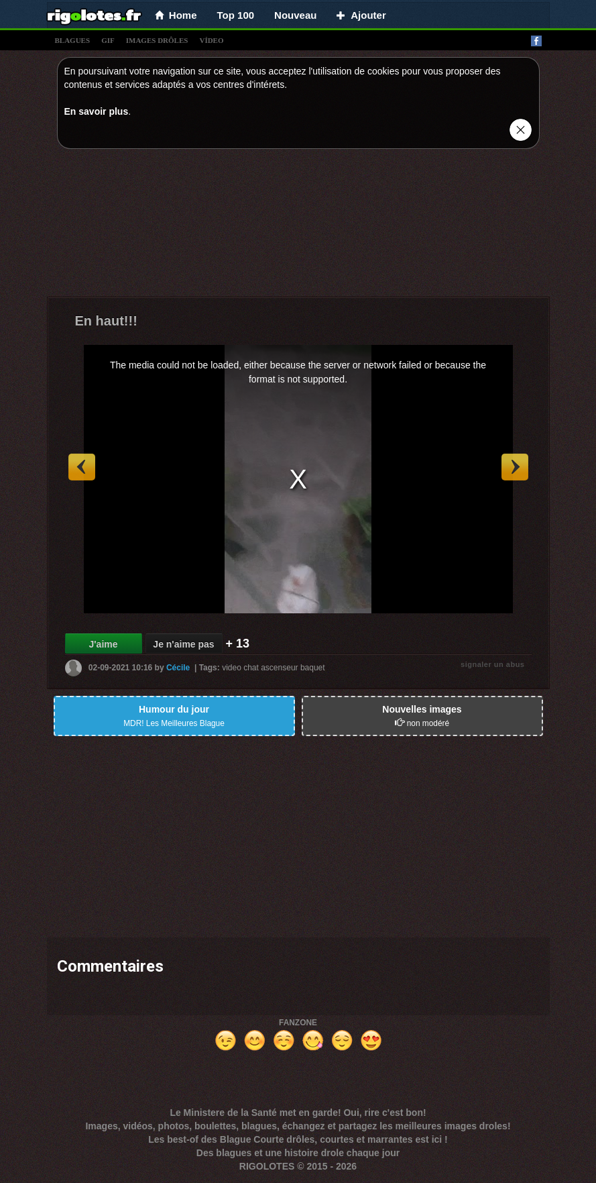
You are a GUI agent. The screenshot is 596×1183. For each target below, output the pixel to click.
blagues (73, 40)
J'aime (102, 644)
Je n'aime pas (183, 644)
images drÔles (157, 40)
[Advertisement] (298, 226)
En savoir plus (96, 111)
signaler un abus (492, 664)
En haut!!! (106, 320)
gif (108, 40)
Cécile (178, 667)
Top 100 (236, 15)
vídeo (211, 40)
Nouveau (295, 15)
